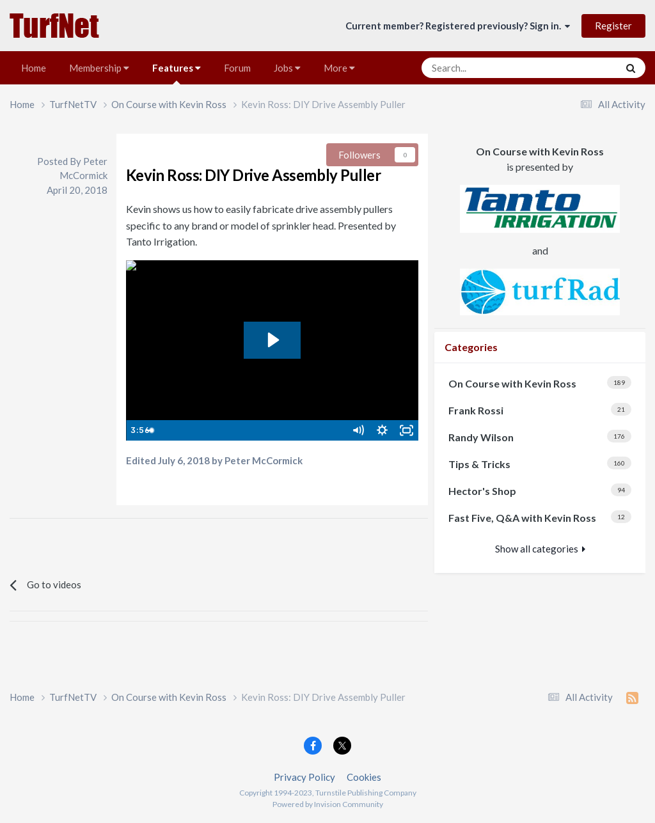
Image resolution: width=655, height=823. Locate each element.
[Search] (488, 68)
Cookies (364, 777)
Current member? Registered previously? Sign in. (457, 25)
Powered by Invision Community (327, 804)
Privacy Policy (304, 777)
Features (176, 73)
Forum (237, 68)
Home (33, 68)
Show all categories (540, 548)
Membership (99, 68)
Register (613, 25)
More (339, 68)
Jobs (287, 68)
